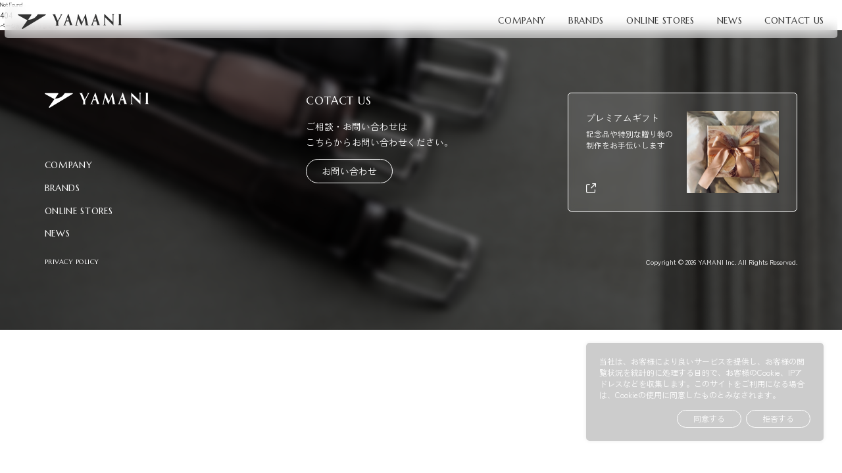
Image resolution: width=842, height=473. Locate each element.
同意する (709, 418)
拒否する (778, 418)
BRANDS (586, 20)
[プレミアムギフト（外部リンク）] (683, 152)
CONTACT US (794, 20)
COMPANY (522, 21)
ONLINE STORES (660, 20)
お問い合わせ (349, 170)
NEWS (730, 20)
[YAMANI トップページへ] (70, 21)
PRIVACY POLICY (72, 262)
